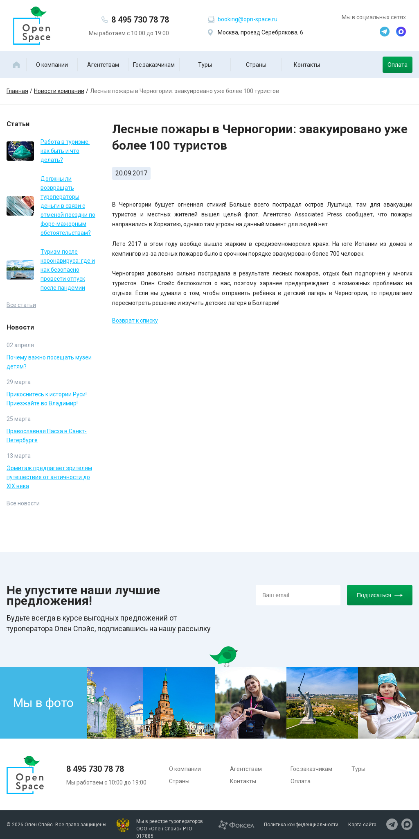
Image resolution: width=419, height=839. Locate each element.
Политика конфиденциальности (301, 825)
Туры (205, 64)
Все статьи (21, 305)
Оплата (397, 64)
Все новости (23, 503)
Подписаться (380, 595)
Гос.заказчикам (154, 64)
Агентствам (103, 64)
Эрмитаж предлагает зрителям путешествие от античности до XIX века (49, 477)
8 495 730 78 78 (140, 20)
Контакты (307, 64)
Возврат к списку (135, 320)
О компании (52, 64)
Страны (256, 64)
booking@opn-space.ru (247, 19)
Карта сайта (362, 825)
